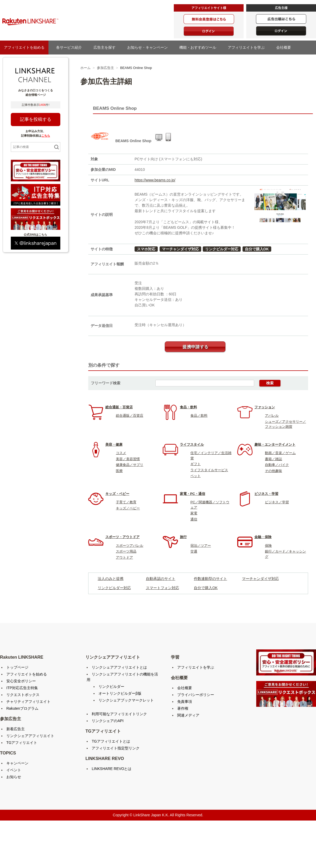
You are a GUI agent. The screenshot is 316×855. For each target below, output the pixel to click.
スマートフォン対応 (162, 588)
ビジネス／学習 (277, 502)
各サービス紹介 (69, 47)
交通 (193, 551)
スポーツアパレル (129, 546)
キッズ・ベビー (117, 494)
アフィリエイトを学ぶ (248, 47)
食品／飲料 (199, 415)
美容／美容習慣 (128, 459)
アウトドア (124, 557)
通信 (193, 519)
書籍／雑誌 (273, 459)
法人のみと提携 (111, 578)
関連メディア (188, 715)
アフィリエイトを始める (24, 47)
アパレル (272, 415)
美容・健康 (113, 444)
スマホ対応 (146, 249)
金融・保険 (262, 537)
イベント (13, 770)
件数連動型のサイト (210, 578)
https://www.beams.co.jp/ (155, 180)
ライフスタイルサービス (209, 470)
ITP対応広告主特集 (22, 688)
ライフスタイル (192, 444)
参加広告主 (105, 68)
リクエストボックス (22, 695)
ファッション (264, 407)
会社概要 (285, 47)
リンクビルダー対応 (221, 249)
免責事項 (184, 701)
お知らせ (13, 777)
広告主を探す (106, 47)
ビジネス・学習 (266, 494)
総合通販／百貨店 (129, 415)
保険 (268, 546)
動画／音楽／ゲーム (280, 453)
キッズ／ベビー (128, 508)
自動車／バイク (277, 465)
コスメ (121, 453)
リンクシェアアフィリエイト (30, 736)
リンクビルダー (111, 686)
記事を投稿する (35, 119)
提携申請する (195, 347)
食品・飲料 (188, 407)
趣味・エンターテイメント (274, 444)
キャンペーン (17, 763)
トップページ (17, 667)
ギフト (195, 464)
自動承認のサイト (160, 578)
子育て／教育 (126, 502)
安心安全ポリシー (21, 681)
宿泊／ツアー (200, 546)
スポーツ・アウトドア (122, 537)
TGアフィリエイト (21, 742)
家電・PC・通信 (192, 494)
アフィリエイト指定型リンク (116, 748)
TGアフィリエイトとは (111, 741)
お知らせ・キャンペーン (149, 47)
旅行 (183, 537)
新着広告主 (15, 729)
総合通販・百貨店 (119, 407)
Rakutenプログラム (22, 708)
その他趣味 (273, 471)
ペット (195, 476)
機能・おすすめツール (199, 47)
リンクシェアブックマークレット (126, 700)
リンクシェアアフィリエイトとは (119, 667)
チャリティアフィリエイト (28, 701)
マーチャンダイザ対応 (180, 249)
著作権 (182, 708)
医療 (119, 471)
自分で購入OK (257, 249)
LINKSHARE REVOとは (111, 769)
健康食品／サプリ (129, 465)
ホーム (85, 68)
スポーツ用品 (126, 551)
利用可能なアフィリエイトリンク (119, 714)
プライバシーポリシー (195, 695)
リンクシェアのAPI (108, 721)
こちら (45, 135)
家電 (193, 513)
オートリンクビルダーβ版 (119, 693)
